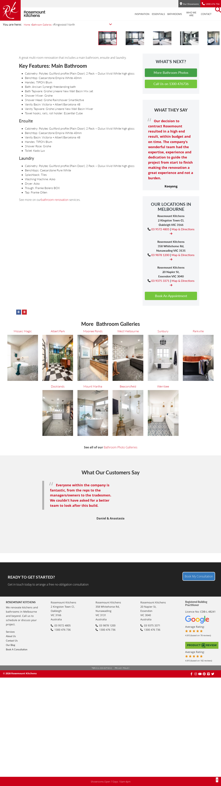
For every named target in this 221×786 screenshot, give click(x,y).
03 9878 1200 (160, 457)
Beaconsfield (128, 593)
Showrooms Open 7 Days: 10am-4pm (110, 781)
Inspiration (131, 14)
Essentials (148, 14)
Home (28, 24)
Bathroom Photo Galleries (120, 654)
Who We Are (181, 14)
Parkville (33, 58)
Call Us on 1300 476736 (171, 286)
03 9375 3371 (160, 483)
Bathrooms (164, 14)
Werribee (163, 593)
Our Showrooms (191, 4)
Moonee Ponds (93, 538)
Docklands (58, 593)
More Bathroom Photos (171, 275)
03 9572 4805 (160, 431)
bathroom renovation (54, 402)
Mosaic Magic (23, 538)
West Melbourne (128, 538)
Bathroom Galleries (45, 24)
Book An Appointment (171, 498)
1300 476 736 (213, 4)
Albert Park (58, 538)
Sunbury (11, 58)
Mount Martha (92, 593)
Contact (196, 14)
